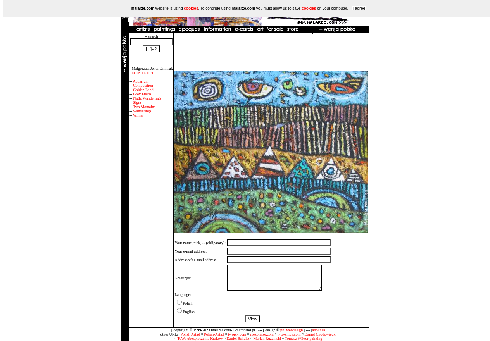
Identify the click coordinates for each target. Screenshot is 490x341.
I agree (358, 8)
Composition (143, 85)
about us (318, 330)
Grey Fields (142, 94)
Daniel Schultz (237, 338)
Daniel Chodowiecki (320, 334)
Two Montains (144, 107)
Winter (138, 115)
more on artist (143, 73)
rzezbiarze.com (262, 334)
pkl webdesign (291, 330)
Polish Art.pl (190, 334)
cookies (191, 8)
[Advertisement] (270, 50)
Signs (137, 102)
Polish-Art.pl (214, 334)
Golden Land (143, 90)
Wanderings (142, 111)
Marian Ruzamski (267, 338)
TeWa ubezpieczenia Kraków (200, 338)
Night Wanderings (147, 98)
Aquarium (141, 81)
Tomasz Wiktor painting (303, 338)
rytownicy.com (289, 334)
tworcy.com (237, 334)
